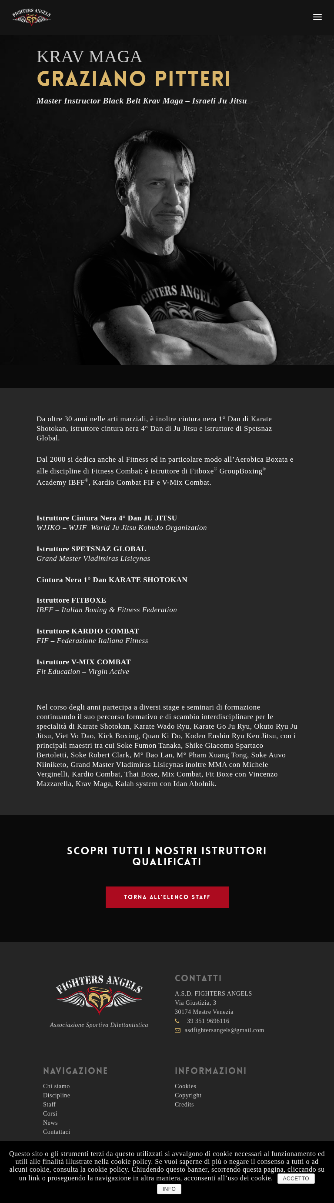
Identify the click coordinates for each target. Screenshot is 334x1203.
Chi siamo (56, 1086)
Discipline (56, 1095)
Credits (184, 1104)
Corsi (50, 1113)
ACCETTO (296, 1179)
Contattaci (56, 1132)
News (50, 1123)
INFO (169, 1189)
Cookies (185, 1086)
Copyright (188, 1095)
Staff (49, 1104)
